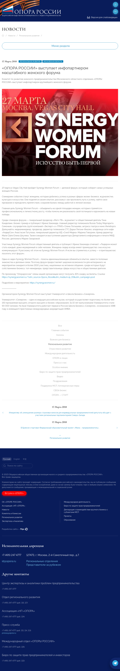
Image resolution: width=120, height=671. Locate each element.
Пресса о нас (60, 362)
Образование (69, 520)
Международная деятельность (60, 353)
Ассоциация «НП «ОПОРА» (13, 506)
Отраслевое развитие (60, 349)
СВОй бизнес (60, 390)
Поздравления (60, 381)
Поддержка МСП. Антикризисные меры (60, 386)
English (17, 459)
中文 (25, 459)
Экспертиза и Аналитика (12, 521)
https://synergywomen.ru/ (42, 286)
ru (115, 11)
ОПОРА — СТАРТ (60, 395)
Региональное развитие (29, 36)
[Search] (17, 465)
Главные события (60, 330)
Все (60, 326)
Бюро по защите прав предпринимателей (60, 372)
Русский (6, 459)
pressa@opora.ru (9, 633)
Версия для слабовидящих (102, 17)
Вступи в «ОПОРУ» (14, 493)
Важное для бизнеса (60, 339)
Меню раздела (61, 45)
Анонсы (60, 335)
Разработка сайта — (15, 529)
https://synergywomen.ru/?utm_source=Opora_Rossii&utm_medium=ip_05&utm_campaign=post (48, 280)
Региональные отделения (42, 561)
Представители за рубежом (43, 564)
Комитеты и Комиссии (11, 513)
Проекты (67, 516)
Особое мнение (60, 367)
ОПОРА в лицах (60, 358)
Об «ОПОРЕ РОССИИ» (12, 502)
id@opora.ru (9, 561)
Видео (60, 376)
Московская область (53, 61)
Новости (11, 36)
